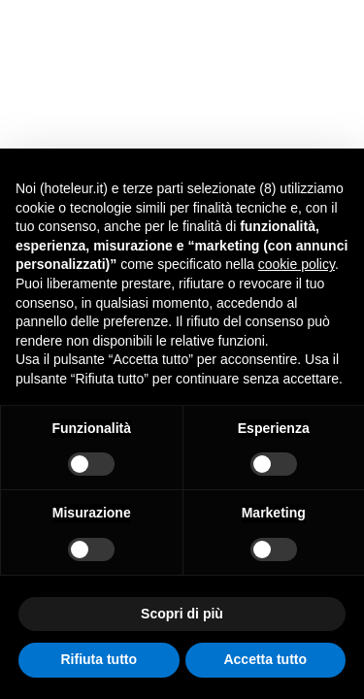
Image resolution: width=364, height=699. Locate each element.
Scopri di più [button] (182, 613)
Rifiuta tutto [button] (98, 659)
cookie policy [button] (296, 264)
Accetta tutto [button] (265, 659)
